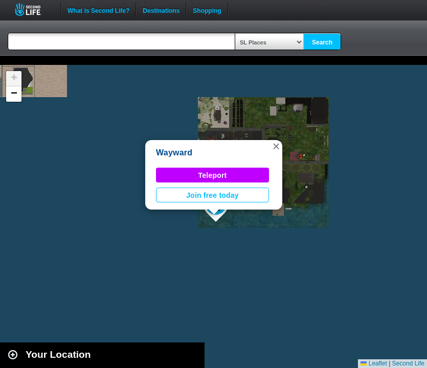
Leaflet (374, 363)
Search (322, 42)
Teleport (212, 175)
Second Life (33, 9)
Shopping (207, 9)
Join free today (212, 195)
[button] (276, 146)
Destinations (161, 9)
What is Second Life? (98, 9)
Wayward (174, 152)
